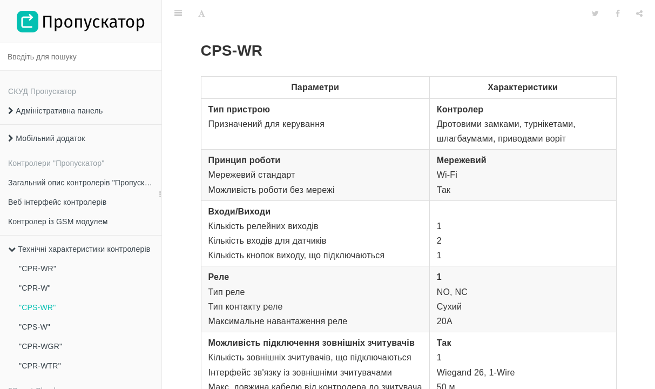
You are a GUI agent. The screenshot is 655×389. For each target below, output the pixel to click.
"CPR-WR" (37, 268)
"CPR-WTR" (40, 365)
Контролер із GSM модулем (58, 221)
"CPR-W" (35, 288)
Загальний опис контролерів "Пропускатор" (84, 182)
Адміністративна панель (55, 110)
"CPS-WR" (37, 307)
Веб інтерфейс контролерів (57, 202)
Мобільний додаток (46, 138)
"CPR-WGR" (40, 346)
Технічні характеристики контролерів (79, 249)
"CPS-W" (34, 327)
